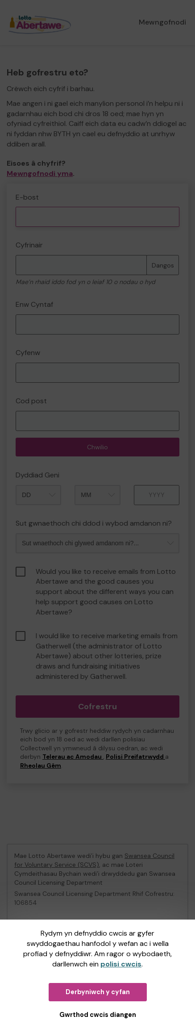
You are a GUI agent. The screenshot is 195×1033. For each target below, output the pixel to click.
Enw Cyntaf (34, 304)
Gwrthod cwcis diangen (97, 1015)
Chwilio (97, 447)
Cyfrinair (29, 245)
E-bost (27, 197)
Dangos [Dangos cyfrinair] (163, 265)
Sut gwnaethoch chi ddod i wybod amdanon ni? (94, 523)
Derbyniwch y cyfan (98, 992)
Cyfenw (28, 352)
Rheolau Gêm (40, 766)
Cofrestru (97, 706)
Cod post (31, 401)
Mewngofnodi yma (40, 173)
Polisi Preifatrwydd (135, 757)
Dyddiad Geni (37, 475)
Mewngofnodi (162, 22)
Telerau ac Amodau (72, 757)
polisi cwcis (120, 964)
